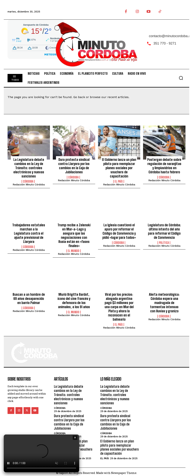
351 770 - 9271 (164, 43)
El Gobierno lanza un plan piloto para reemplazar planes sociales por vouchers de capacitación (119, 167)
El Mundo (73, 246)
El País (119, 181)
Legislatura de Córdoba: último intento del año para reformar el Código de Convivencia (164, 231)
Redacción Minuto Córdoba (29, 184)
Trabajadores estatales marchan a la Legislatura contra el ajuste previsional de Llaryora (29, 233)
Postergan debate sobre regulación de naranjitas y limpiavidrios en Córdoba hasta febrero (164, 165)
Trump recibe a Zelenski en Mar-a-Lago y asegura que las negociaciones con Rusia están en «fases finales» (74, 233)
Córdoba (28, 181)
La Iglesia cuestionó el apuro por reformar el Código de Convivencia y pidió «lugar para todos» (119, 231)
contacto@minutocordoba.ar (170, 36)
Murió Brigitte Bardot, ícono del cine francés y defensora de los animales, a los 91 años (74, 296)
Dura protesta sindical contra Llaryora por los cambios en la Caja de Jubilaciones (74, 165)
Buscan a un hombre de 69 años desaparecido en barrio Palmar (29, 294)
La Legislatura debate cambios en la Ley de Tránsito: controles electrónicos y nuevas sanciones (28, 167)
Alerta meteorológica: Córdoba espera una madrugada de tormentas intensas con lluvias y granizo (164, 298)
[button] (180, 77)
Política (164, 241)
